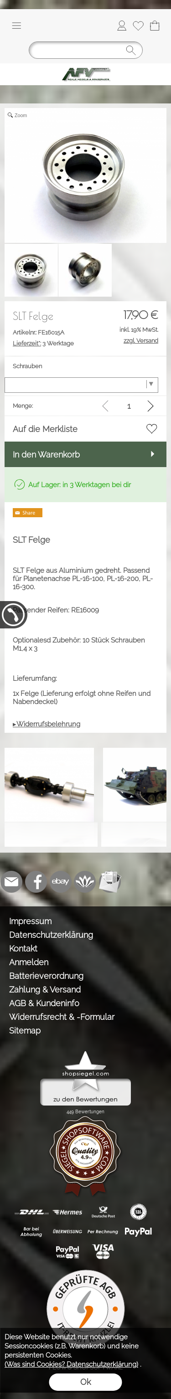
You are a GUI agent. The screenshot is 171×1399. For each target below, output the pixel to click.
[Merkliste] (138, 25)
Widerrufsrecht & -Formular (61, 1017)
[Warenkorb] (155, 25)
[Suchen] (86, 50)
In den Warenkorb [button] (46, 454)
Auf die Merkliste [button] (45, 429)
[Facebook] (36, 881)
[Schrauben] (81, 385)
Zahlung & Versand (45, 989)
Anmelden (28, 962)
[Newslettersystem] (109, 881)
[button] (16, 25)
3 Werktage (43, 343)
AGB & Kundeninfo (44, 1003)
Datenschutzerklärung (51, 935)
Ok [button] (85, 1382)
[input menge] (128, 406)
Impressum (30, 921)
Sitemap (25, 1030)
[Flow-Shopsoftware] (85, 881)
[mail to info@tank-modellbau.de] (11, 881)
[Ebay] (60, 881)
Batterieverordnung (46, 976)
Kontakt (23, 948)
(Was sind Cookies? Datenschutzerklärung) (71, 1364)
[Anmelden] (122, 25)
